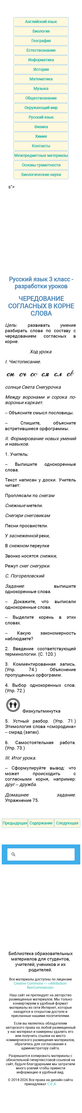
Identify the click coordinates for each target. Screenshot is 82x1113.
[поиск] (40, 854)
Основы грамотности (41, 165)
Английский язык (41, 21)
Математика (41, 79)
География (41, 40)
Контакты (41, 146)
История (41, 69)
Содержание (41, 823)
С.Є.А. (52, 1084)
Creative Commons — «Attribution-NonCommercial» (40, 985)
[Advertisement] (41, 230)
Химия (41, 136)
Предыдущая (15, 823)
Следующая (67, 823)
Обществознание (41, 98)
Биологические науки (41, 174)
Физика (41, 126)
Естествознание (41, 50)
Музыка (41, 88)
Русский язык (41, 117)
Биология (41, 31)
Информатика (41, 60)
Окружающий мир (41, 107)
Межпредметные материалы (41, 155)
